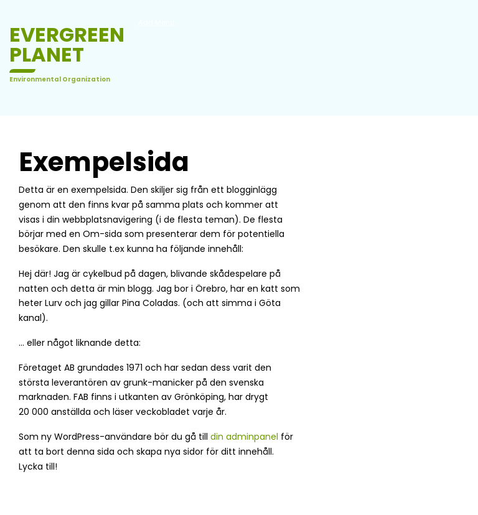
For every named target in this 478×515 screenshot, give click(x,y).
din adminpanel (244, 436)
